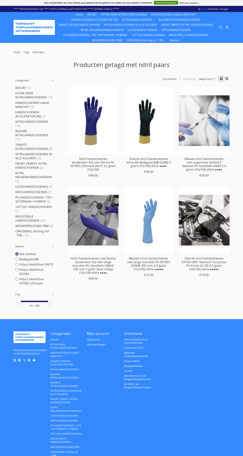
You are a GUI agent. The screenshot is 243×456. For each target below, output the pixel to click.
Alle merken (27, 254)
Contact (128, 370)
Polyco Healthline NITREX (31, 272)
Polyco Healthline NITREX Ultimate (31, 281)
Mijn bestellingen (96, 344)
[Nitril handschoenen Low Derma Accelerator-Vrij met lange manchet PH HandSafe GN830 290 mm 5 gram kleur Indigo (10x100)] (93, 220)
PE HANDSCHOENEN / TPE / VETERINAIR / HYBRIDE (95, 35)
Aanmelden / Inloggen (218, 9)
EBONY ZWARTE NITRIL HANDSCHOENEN (187, 25)
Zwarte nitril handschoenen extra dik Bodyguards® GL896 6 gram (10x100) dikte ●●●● (148, 162)
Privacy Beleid (131, 361)
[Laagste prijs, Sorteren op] (206, 79)
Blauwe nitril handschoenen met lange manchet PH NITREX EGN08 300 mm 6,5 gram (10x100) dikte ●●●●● (148, 264)
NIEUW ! (92, 14)
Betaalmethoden (133, 366)
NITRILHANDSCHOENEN (31, 122)
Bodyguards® (28, 259)
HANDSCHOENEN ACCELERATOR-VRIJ (94, 20)
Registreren (93, 339)
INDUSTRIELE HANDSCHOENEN (188, 35)
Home (79, 14)
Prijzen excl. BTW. (134, 347)
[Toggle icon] (220, 27)
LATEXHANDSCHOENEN (142, 30)
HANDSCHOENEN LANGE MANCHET (173, 14)
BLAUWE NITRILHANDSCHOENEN (179, 20)
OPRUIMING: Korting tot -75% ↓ (146, 40)
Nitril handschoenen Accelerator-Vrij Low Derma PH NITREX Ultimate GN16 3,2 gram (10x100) (93, 164)
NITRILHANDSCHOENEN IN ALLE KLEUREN (130, 25)
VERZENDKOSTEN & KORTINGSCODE (135, 341)
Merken (175, 40)
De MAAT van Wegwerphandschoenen (137, 385)
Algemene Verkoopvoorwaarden (136, 354)
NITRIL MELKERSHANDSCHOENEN (102, 30)
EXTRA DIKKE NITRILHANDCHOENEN (124, 14)
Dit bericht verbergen (166, 3)
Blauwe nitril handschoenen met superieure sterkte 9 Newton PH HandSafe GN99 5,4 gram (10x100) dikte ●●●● (204, 164)
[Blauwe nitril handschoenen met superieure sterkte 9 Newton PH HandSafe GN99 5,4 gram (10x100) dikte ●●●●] (204, 121)
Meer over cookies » (189, 3)
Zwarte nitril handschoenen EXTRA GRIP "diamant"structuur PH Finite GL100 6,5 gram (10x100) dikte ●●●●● (204, 264)
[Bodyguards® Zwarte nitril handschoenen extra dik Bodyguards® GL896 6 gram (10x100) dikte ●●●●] (148, 121)
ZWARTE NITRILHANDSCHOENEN (79, 25)
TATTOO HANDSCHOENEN (148, 35)
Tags (26, 52)
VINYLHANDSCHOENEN (176, 30)
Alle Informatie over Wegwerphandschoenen (137, 377)
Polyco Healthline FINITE (36, 264)
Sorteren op (188, 79)
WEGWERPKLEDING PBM (107, 40)
